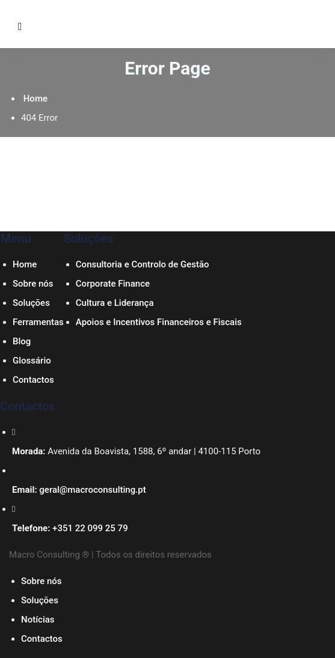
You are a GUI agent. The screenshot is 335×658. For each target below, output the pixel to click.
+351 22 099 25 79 (90, 528)
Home (34, 98)
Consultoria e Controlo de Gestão (142, 264)
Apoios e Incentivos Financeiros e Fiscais (159, 322)
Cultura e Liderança (115, 302)
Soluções (31, 302)
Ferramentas (38, 322)
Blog (22, 341)
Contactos (33, 379)
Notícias (38, 619)
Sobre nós (33, 283)
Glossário (32, 360)
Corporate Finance (113, 283)
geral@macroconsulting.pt (92, 489)
